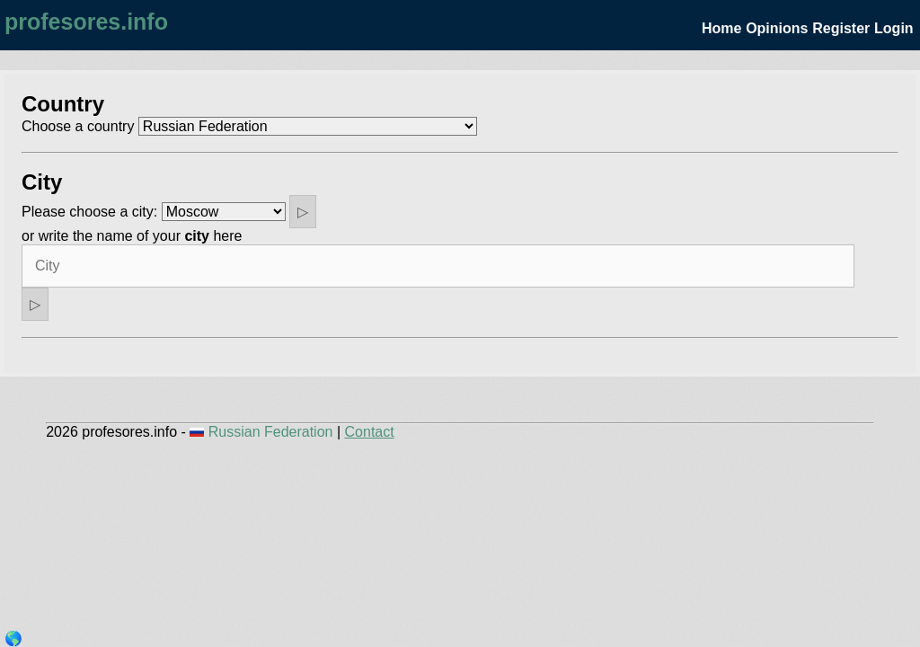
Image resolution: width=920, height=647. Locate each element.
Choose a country (78, 126)
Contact (369, 431)
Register (841, 28)
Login (894, 28)
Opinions (777, 28)
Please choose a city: (89, 211)
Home (721, 28)
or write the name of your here (132, 236)
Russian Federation (263, 431)
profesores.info (86, 21)
